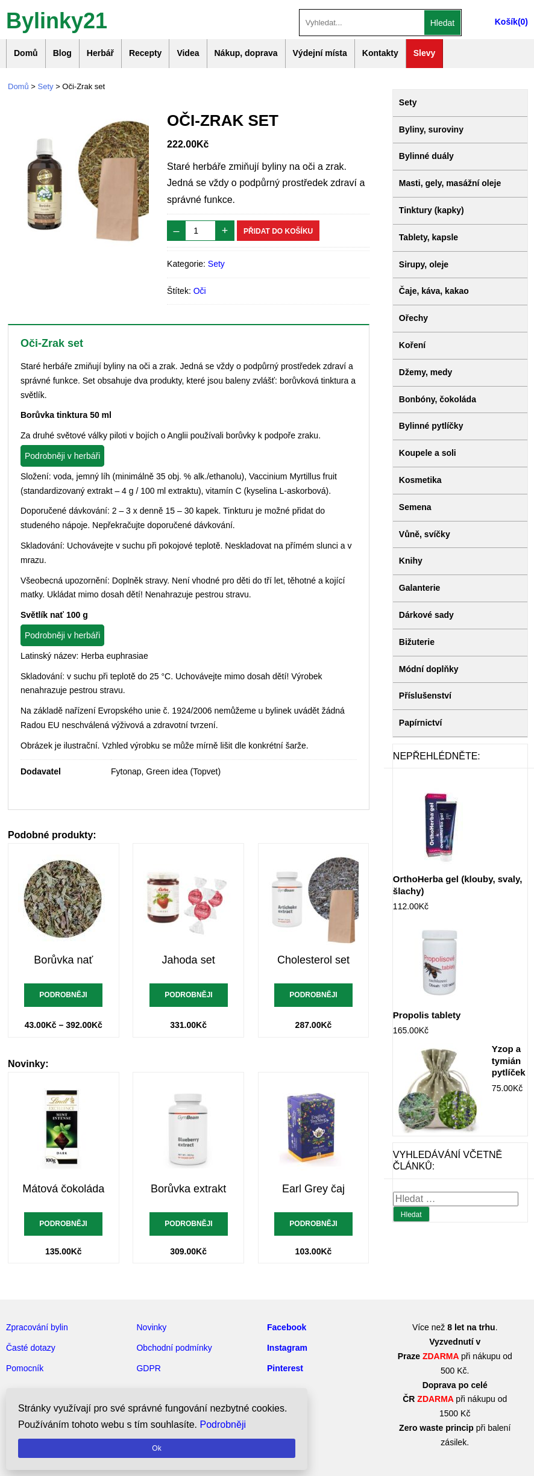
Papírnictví (420, 722)
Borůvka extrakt (188, 1189)
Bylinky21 (56, 19)
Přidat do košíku (278, 231)
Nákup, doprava (246, 53)
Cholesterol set (313, 960)
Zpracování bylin (37, 1327)
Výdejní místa (320, 53)
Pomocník (24, 1368)
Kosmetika (420, 480)
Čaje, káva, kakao (434, 291)
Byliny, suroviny (431, 129)
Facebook (286, 1327)
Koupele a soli (427, 453)
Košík (506, 21)
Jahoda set (188, 960)
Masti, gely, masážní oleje (450, 183)
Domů (26, 53)
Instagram (287, 1348)
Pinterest (285, 1368)
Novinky (151, 1327)
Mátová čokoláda (63, 1189)
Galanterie (419, 588)
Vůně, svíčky (424, 534)
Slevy (424, 53)
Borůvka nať (63, 960)
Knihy (410, 560)
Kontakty (380, 53)
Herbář (100, 53)
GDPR (148, 1368)
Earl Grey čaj (313, 1189)
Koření (412, 345)
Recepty (145, 53)
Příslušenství (425, 695)
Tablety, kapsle (428, 237)
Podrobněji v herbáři (62, 456)
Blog (62, 53)
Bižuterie (417, 642)
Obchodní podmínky (174, 1348)
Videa (188, 53)
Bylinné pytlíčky (431, 426)
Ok (156, 1448)
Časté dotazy (30, 1348)
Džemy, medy (425, 372)
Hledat (442, 23)
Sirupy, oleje (423, 264)
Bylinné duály (426, 156)
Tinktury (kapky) (431, 210)
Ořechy (413, 318)
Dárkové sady (426, 615)
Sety (46, 86)
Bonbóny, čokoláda (437, 399)
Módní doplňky (429, 669)
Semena (415, 507)
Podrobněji (63, 995)
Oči (199, 291)
